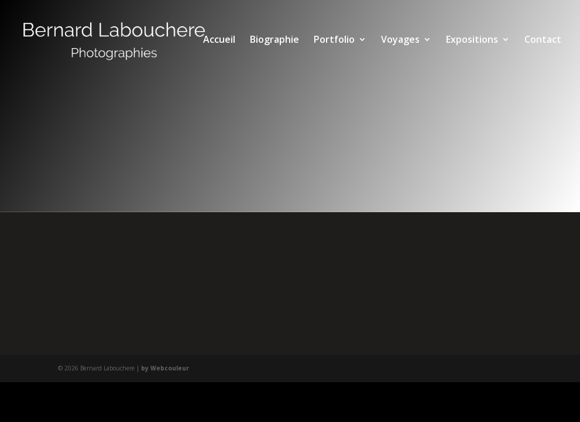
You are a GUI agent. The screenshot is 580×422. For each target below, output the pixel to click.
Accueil (219, 40)
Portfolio (334, 40)
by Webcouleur (165, 368)
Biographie (274, 40)
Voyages (400, 40)
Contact (542, 40)
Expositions (472, 40)
